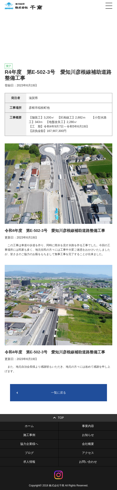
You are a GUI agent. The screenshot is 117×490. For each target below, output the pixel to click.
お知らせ (88, 435)
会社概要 (88, 444)
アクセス (88, 452)
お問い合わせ (88, 461)
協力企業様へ (29, 444)
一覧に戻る (41, 392)
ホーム (29, 426)
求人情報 (29, 461)
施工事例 (29, 435)
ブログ (29, 452)
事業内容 (88, 426)
